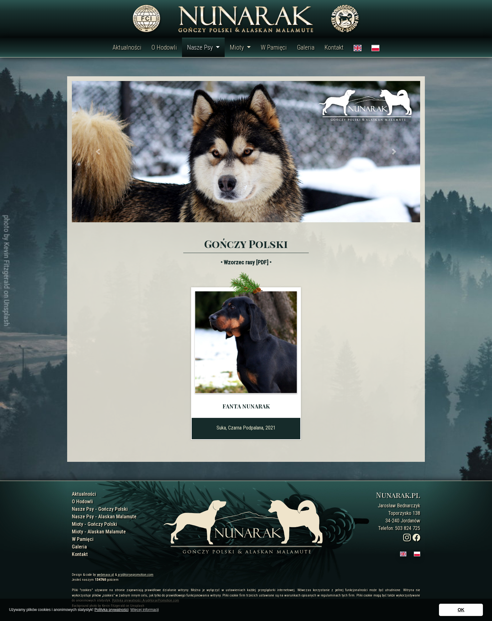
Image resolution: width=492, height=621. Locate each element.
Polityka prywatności (111, 610)
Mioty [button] (237, 47)
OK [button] (460, 609)
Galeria (305, 47)
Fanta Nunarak (246, 406)
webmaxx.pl (105, 575)
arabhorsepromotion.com (135, 575)
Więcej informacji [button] (144, 610)
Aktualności (127, 47)
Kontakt (334, 47)
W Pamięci (274, 47)
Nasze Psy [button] (200, 47)
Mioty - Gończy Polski (94, 524)
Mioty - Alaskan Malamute (99, 532)
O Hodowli (164, 47)
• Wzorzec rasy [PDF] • (246, 262)
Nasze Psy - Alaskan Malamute (104, 517)
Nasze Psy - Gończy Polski (100, 509)
